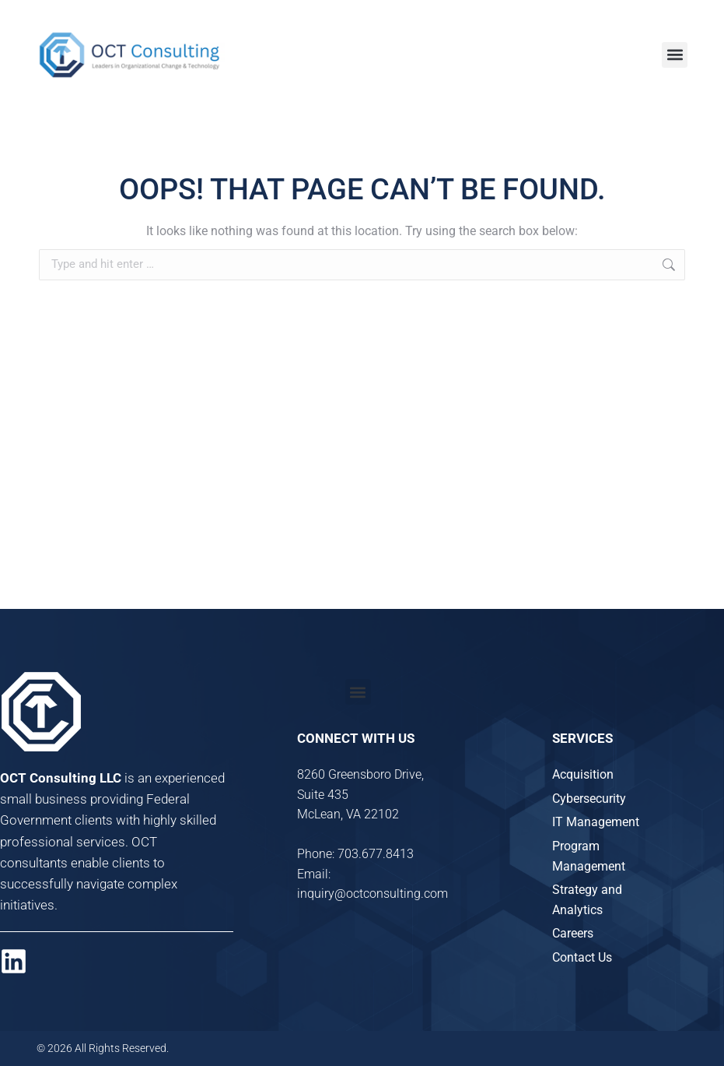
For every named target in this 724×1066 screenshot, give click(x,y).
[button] (674, 55)
